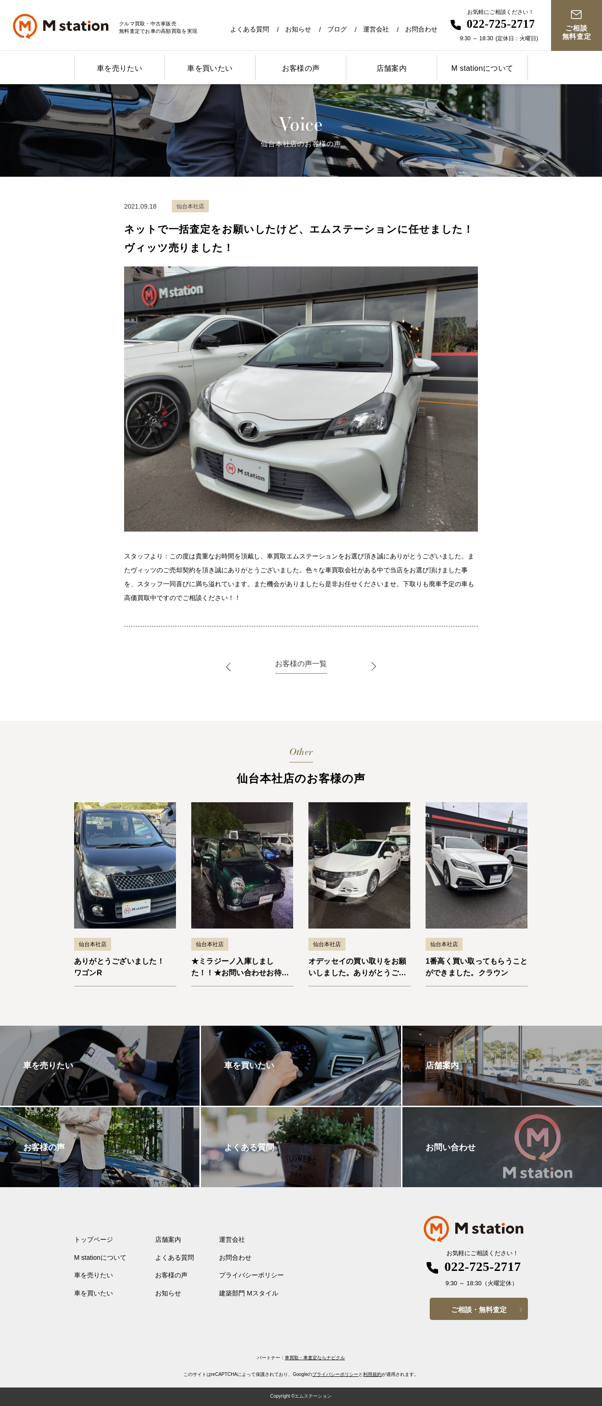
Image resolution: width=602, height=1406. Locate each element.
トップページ (93, 1239)
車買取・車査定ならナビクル (315, 1357)
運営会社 (376, 29)
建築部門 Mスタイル (248, 1293)
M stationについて (482, 68)
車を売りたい (119, 68)
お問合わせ (421, 29)
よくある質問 (249, 29)
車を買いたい (209, 68)
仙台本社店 (93, 944)
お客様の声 (301, 68)
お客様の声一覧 (301, 664)
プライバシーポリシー (251, 1275)
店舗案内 (391, 68)
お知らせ (298, 29)
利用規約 (372, 1374)
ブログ (337, 29)
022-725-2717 (501, 24)
